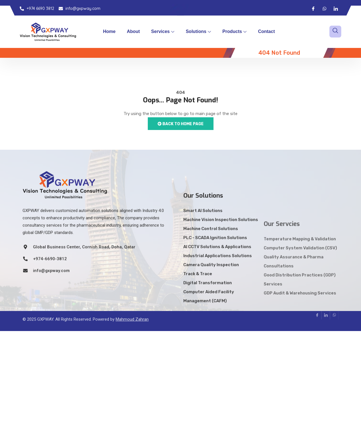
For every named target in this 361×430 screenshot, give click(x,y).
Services (162, 31)
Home (109, 31)
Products (234, 31)
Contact (266, 31)
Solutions (198, 31)
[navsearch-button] (335, 32)
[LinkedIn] (335, 8)
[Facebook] (313, 8)
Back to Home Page (181, 124)
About (133, 31)
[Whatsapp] (324, 8)
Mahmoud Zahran (132, 312)
